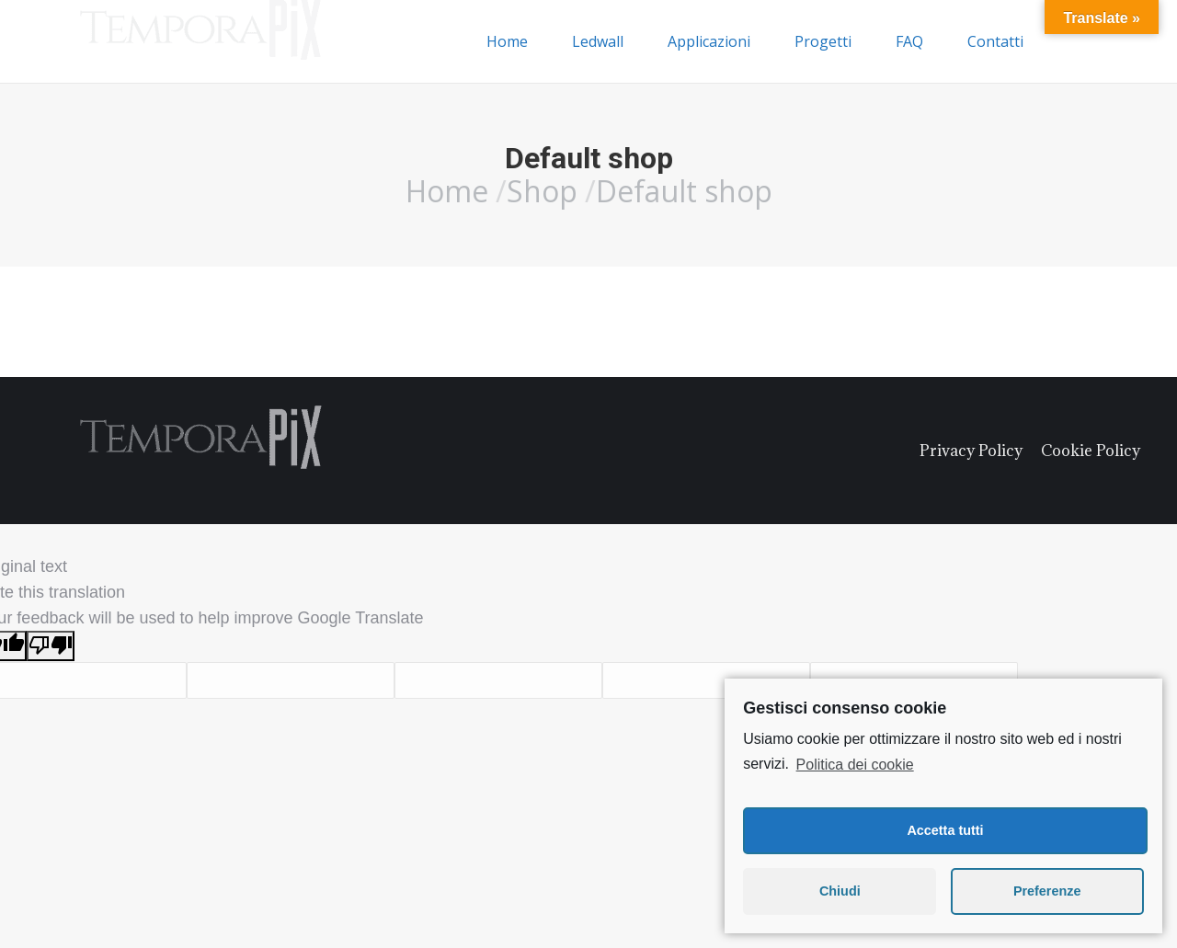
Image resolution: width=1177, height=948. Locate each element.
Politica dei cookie (855, 764)
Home (447, 191)
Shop (542, 191)
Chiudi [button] (840, 891)
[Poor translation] (50, 646)
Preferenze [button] (1047, 891)
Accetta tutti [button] (945, 830)
